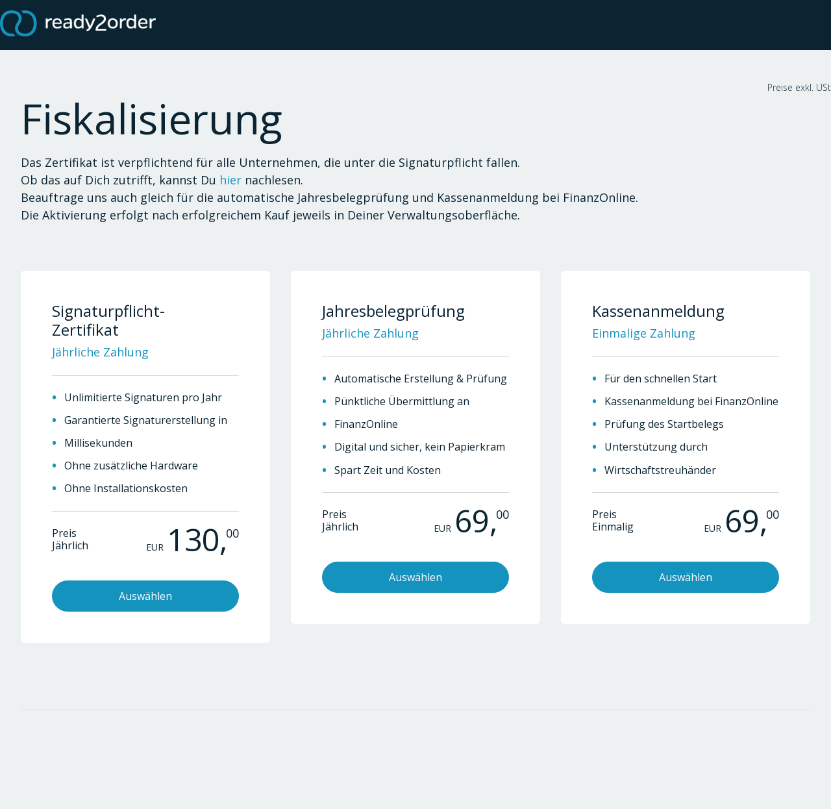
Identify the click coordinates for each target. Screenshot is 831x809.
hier (230, 180)
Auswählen (145, 596)
